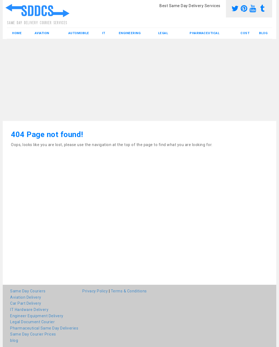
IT (103, 33)
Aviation (42, 33)
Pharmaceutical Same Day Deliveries (44, 328)
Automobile (78, 33)
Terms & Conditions (129, 291)
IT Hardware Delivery (29, 309)
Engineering (130, 33)
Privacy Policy (95, 291)
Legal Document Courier (32, 322)
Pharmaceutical (204, 33)
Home (17, 33)
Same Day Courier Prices (33, 334)
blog (263, 33)
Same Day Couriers (28, 291)
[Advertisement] (139, 80)
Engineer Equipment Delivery (36, 316)
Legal (163, 33)
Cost (244, 33)
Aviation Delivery (25, 297)
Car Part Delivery (25, 303)
